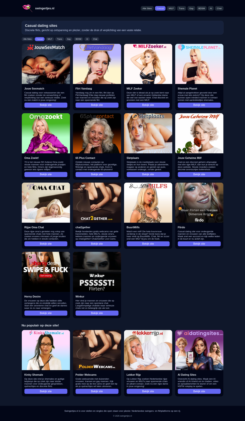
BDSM (201, 8)
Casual (160, 8)
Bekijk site (46, 105)
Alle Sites (147, 8)
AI (211, 8)
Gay (191, 8)
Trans (181, 8)
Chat (219, 8)
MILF (171, 8)
